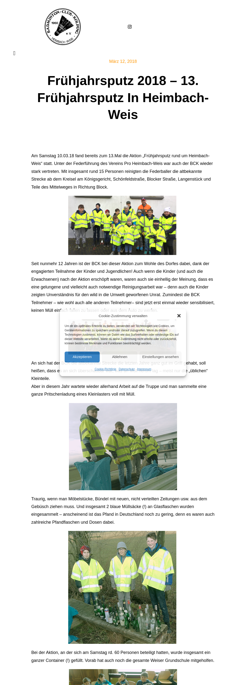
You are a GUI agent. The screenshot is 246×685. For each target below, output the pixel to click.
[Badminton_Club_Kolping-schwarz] (63, 10)
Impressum (144, 369)
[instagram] (130, 27)
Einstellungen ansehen (160, 357)
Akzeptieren (82, 357)
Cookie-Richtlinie (105, 369)
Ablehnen (119, 357)
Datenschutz (127, 369)
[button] (179, 315)
